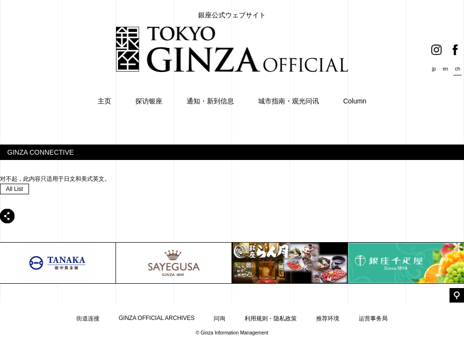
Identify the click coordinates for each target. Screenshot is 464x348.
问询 (219, 318)
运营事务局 (373, 318)
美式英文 (92, 178)
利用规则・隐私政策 (271, 318)
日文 (69, 178)
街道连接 (88, 318)
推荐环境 (327, 318)
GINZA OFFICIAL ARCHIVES (157, 318)
